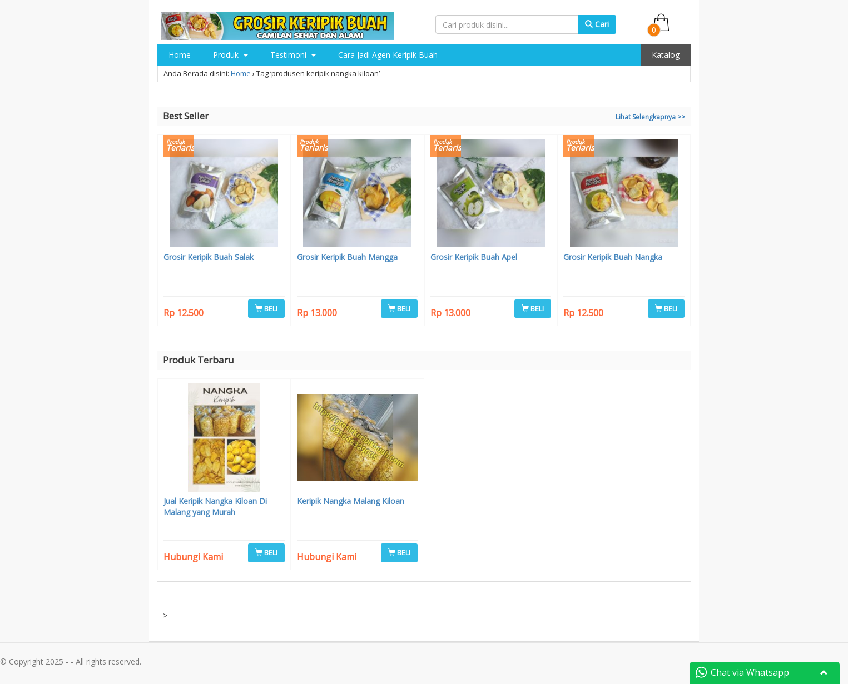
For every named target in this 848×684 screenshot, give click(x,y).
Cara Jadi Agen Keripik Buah (388, 54)
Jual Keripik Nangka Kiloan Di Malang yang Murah (215, 506)
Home (179, 54)
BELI (266, 308)
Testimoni (293, 54)
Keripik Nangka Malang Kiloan (350, 501)
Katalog (666, 54)
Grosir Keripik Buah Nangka (612, 257)
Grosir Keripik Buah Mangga (347, 257)
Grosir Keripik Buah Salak (208, 257)
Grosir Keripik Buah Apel (473, 257)
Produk (230, 54)
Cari (597, 24)
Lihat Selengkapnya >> (650, 117)
